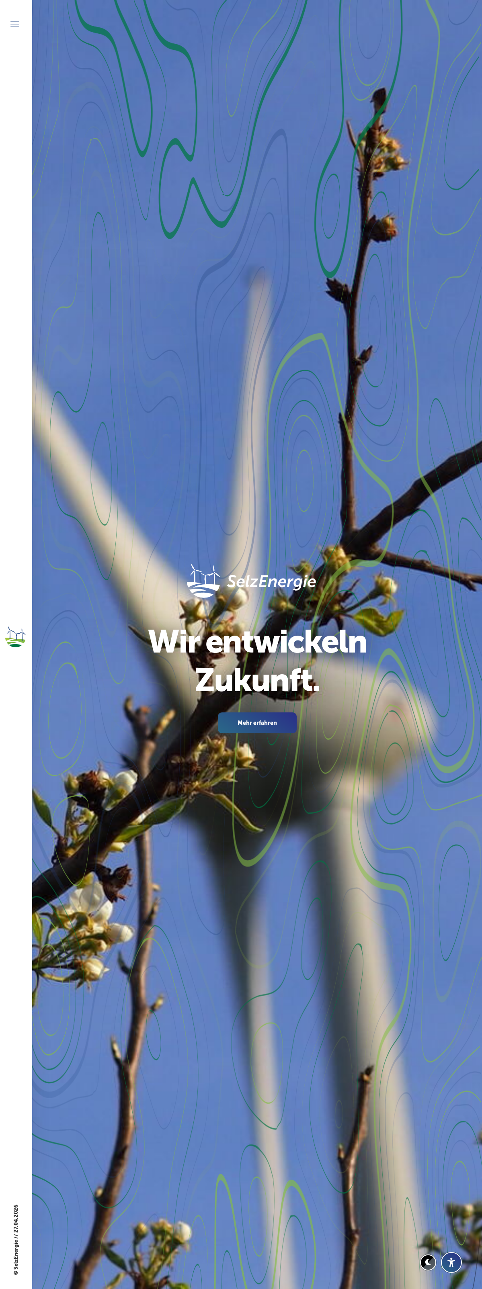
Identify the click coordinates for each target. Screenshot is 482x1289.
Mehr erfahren (257, 723)
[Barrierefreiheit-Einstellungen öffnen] (451, 1262)
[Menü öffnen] (14, 24)
